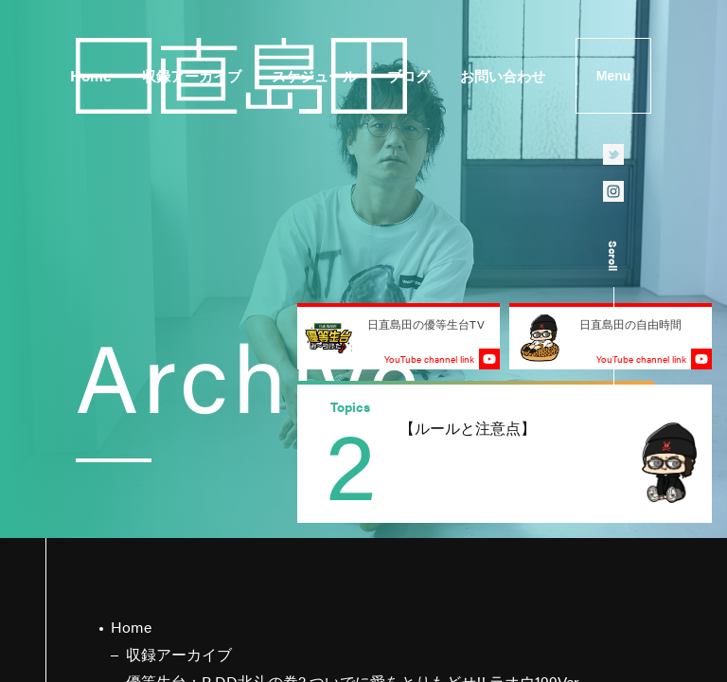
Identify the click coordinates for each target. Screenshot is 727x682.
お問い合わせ (502, 75)
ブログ (408, 75)
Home (91, 75)
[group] (504, 454)
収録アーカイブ (191, 75)
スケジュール (314, 75)
